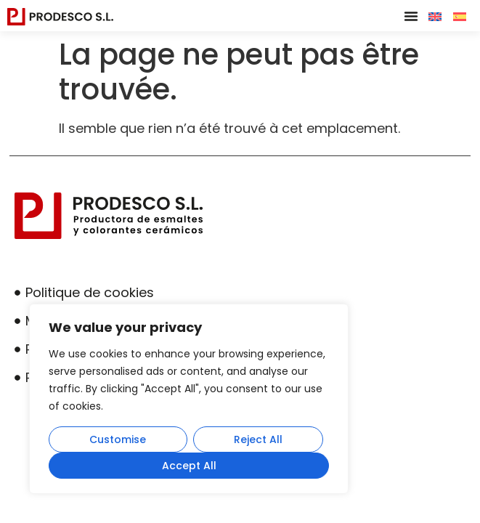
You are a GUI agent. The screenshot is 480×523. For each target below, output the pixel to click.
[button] (411, 16)
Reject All (258, 439)
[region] (189, 399)
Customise (117, 439)
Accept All (189, 465)
